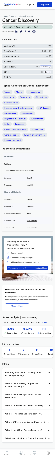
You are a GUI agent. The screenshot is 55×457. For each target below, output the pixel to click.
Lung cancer (9, 97)
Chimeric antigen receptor (15, 129)
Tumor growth (37, 119)
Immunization (37, 129)
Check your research (27, 268)
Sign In (30, 4)
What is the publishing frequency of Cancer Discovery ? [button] (22, 385)
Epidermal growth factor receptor (18, 108)
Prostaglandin (27, 113)
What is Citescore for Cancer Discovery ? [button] (25, 406)
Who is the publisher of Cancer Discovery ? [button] (25, 438)
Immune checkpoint (12, 140)
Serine (7, 124)
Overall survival (11, 102)
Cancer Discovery (26, 16)
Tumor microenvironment (34, 135)
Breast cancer (10, 113)
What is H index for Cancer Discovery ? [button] (23, 414)
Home (5, 16)
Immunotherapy (34, 92)
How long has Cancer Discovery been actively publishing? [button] (23, 374)
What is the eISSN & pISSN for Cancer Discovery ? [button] (23, 396)
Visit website (32, 221)
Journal (13, 16)
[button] (14, 46)
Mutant (19, 92)
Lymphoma (19, 124)
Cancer (7, 92)
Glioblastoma (41, 97)
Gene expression (11, 135)
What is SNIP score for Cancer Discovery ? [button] (25, 422)
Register (44, 4)
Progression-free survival (15, 119)
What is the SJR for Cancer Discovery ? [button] (23, 430)
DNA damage (43, 108)
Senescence (25, 97)
